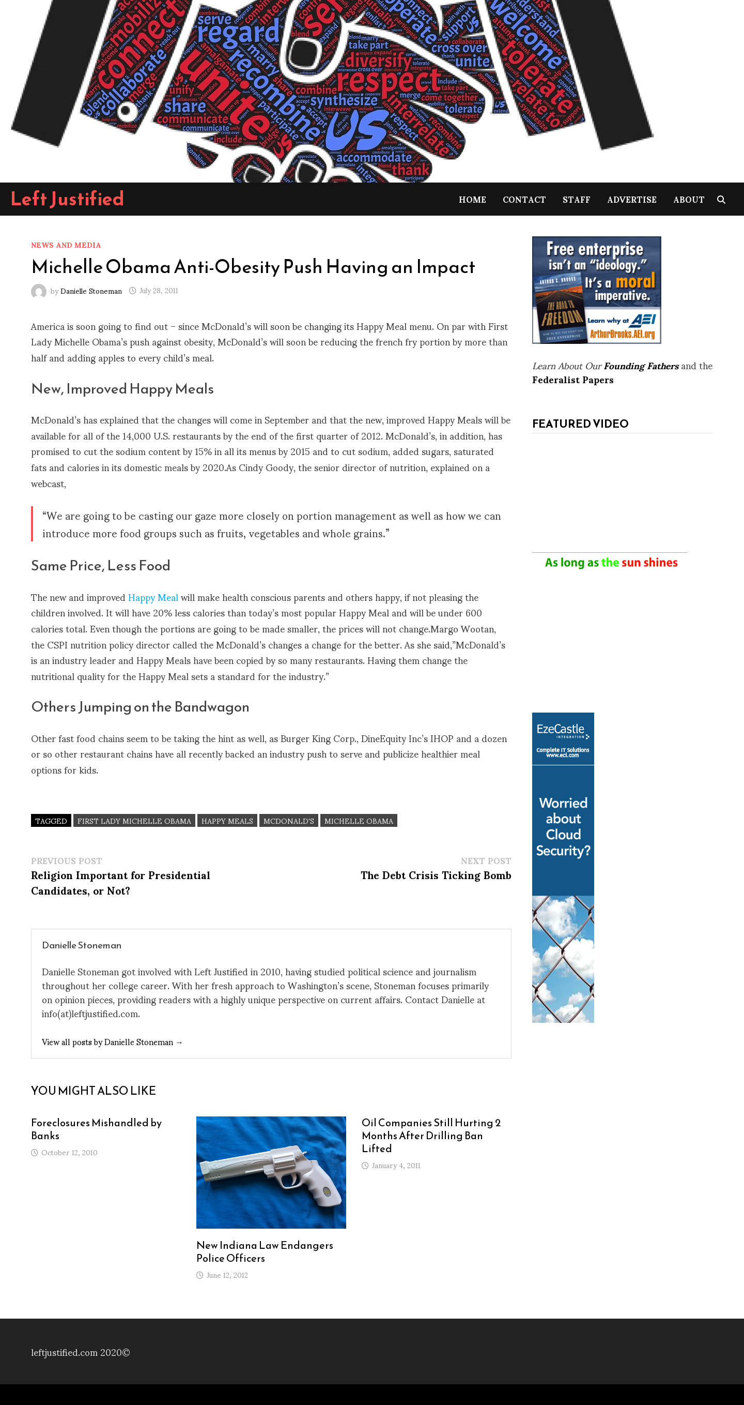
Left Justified (67, 199)
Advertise (632, 199)
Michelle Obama (358, 820)
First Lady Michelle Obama (134, 820)
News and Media (66, 244)
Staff (577, 199)
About (689, 199)
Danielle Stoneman (91, 289)
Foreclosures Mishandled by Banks (96, 1129)
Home (472, 199)
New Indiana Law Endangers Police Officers (264, 1251)
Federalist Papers (573, 378)
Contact (524, 199)
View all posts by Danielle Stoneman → (112, 1041)
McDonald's (289, 820)
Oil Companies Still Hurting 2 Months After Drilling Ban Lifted (431, 1135)
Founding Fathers (640, 365)
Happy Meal (153, 596)
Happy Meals (227, 820)
